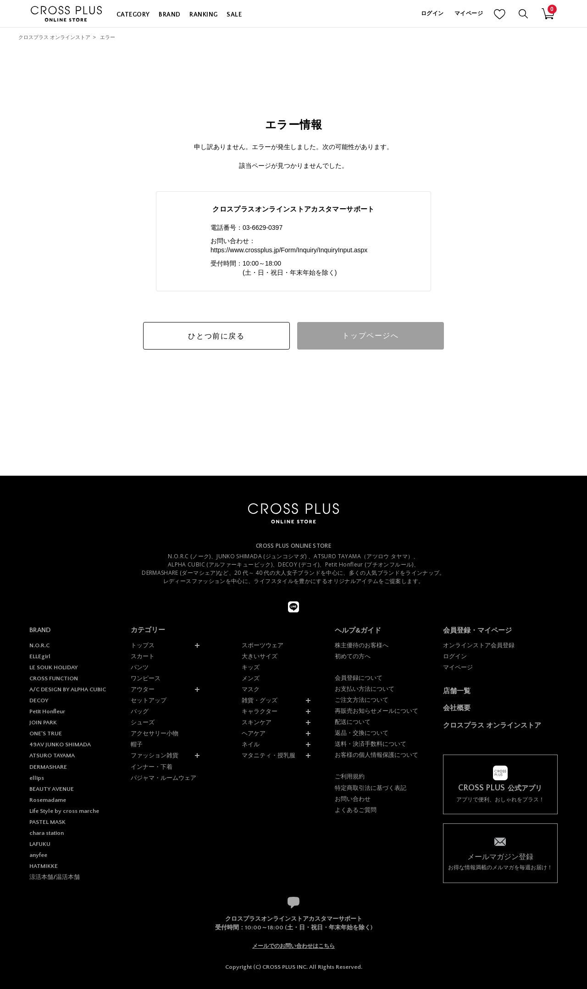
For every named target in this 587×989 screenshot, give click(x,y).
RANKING (203, 14)
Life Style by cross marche (64, 811)
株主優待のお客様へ (361, 645)
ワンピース (146, 678)
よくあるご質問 (356, 809)
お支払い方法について (364, 688)
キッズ (251, 667)
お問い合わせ (353, 798)
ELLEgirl (39, 656)
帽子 (137, 744)
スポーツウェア (262, 645)
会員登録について (358, 677)
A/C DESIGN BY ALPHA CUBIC (67, 689)
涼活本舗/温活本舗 (54, 877)
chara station (46, 833)
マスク (251, 689)
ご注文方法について (361, 699)
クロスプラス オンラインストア (54, 37)
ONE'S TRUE (45, 733)
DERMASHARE (48, 767)
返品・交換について (361, 732)
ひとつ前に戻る (216, 336)
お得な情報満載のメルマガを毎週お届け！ (500, 861)
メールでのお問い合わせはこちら (293, 946)
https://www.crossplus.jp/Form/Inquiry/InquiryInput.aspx (288, 250)
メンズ (251, 678)
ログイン (432, 14)
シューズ (143, 722)
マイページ (468, 14)
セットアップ (148, 700)
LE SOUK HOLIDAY (53, 667)
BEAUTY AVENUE (51, 789)
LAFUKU (39, 844)
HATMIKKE (43, 866)
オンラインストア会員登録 (479, 645)
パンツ (140, 667)
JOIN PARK (43, 722)
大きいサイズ (259, 656)
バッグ (140, 711)
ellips (36, 778)
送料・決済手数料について (370, 743)
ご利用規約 (350, 776)
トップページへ (370, 335)
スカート (143, 656)
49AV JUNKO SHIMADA (60, 744)
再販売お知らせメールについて (376, 710)
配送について (353, 721)
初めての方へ (353, 656)
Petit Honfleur (47, 711)
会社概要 (457, 707)
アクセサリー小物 (154, 733)
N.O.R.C (39, 645)
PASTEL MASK (47, 822)
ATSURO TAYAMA (52, 755)
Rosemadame (47, 800)
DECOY (38, 700)
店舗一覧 (457, 691)
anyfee (38, 855)
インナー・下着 (151, 766)
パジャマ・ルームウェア (163, 777)
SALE (234, 14)
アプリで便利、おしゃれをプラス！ (500, 793)
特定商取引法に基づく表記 (370, 787)
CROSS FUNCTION (53, 678)
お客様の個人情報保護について (376, 754)
